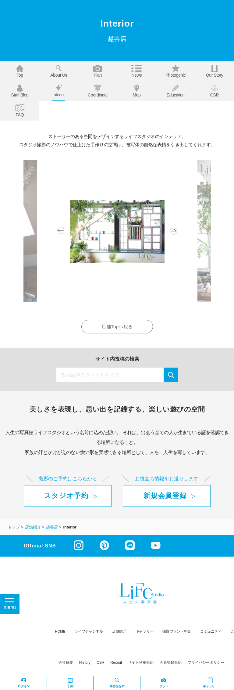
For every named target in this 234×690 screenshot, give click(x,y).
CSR (214, 91)
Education (176, 91)
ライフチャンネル (88, 631)
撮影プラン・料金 (176, 631)
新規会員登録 (165, 495)
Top (19, 71)
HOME (60, 631)
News (136, 71)
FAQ (20, 110)
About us (58, 71)
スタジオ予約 (66, 495)
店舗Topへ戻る (117, 326)
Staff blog (19, 91)
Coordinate (98, 91)
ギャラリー (145, 631)
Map (136, 91)
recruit (116, 662)
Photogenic (175, 71)
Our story (214, 71)
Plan (98, 71)
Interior (58, 90)
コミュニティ (211, 631)
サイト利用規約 (141, 662)
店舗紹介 (119, 631)
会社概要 (65, 662)
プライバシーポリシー (206, 662)
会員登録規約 (171, 662)
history (84, 662)
